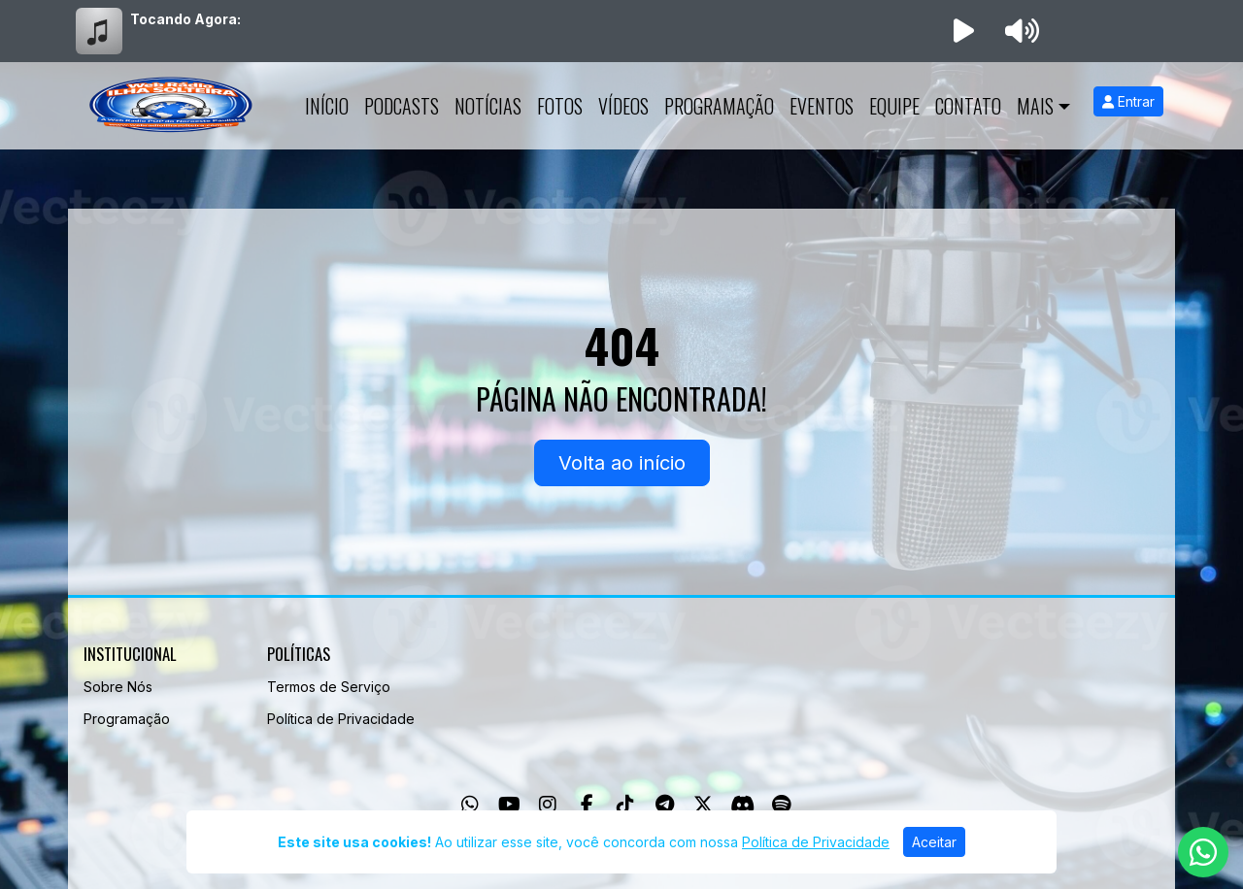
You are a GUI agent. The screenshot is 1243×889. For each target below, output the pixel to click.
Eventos (821, 105)
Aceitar (934, 842)
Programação (719, 105)
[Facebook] (587, 804)
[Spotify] (781, 804)
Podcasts (401, 105)
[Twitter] (703, 804)
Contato (968, 105)
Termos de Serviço (328, 686)
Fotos (560, 105)
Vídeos (623, 105)
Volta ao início (622, 463)
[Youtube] (509, 804)
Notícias (487, 105)
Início (327, 105)
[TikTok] (625, 804)
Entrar (1128, 101)
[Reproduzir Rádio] (963, 31)
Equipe (894, 105)
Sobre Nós (118, 686)
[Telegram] (664, 804)
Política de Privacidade (341, 718)
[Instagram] (547, 804)
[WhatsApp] (470, 804)
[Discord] (742, 804)
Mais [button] (1035, 105)
